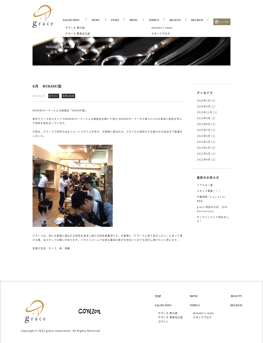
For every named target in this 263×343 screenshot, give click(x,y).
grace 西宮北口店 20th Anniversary (212, 205)
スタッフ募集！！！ (209, 187)
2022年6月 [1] (206, 150)
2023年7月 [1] (206, 126)
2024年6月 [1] (206, 103)
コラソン (163, 318)
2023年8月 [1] (206, 121)
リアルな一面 (205, 181)
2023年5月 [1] (206, 132)
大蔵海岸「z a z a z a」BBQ (212, 195)
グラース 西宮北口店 (170, 314)
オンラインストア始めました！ (213, 216)
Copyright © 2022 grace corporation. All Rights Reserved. (61, 327)
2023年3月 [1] (206, 138)
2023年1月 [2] (206, 144)
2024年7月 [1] (206, 97)
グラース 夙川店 (168, 310)
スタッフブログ (202, 314)
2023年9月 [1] (206, 115)
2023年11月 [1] (207, 109)
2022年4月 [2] (206, 156)
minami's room (203, 310)
